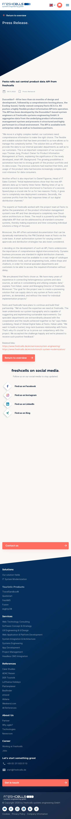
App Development (11, 647)
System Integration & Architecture (18, 639)
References (9, 664)
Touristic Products (13, 587)
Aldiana (5, 699)
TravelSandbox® (10, 592)
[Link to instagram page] (17, 809)
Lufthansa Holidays (11, 682)
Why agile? (7, 725)
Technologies (8, 729)
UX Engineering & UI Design (15, 630)
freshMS (6, 600)
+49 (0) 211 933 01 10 (14, 763)
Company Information (37, 814)
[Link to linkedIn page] (23, 809)
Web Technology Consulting (16, 622)
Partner (6, 721)
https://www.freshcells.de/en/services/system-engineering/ (31, 346)
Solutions (8, 569)
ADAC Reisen (8, 673)
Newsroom (7, 733)
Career (6, 741)
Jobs (4, 751)
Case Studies (8, 669)
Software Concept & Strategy (17, 626)
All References (9, 708)
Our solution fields (11, 575)
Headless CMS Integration (15, 656)
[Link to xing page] (36, 809)
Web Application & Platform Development (22, 635)
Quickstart (7, 596)
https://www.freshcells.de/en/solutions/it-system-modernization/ (33, 349)
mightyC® (7, 609)
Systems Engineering (12, 643)
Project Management (12, 652)
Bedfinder (7, 690)
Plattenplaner (8, 686)
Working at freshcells (12, 746)
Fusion (5, 605)
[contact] (60, 5)
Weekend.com (9, 703)
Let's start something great (19, 758)
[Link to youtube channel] (4, 809)
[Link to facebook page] (11, 809)
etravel (5, 695)
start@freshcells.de (14, 770)
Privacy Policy (18, 814)
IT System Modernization (14, 579)
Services (7, 616)
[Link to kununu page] (30, 809)
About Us (8, 715)
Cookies (6, 814)
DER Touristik (8, 678)
